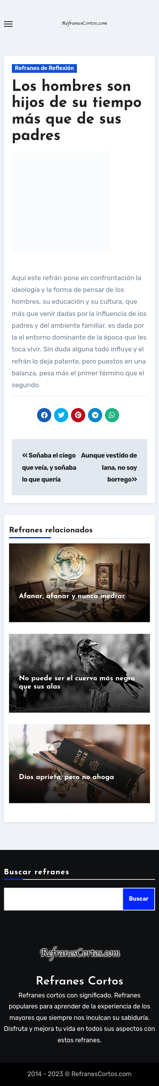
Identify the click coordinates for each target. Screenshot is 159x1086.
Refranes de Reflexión (44, 68)
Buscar (138, 899)
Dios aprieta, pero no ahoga (66, 777)
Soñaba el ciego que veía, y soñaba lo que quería (49, 467)
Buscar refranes (36, 872)
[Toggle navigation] (8, 24)
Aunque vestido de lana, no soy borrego (109, 467)
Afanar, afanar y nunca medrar (72, 596)
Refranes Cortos (79, 981)
